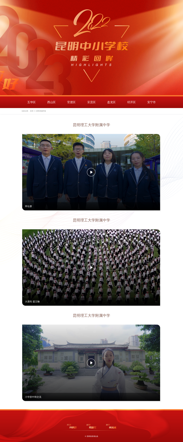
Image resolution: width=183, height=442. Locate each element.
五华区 (31, 102)
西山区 (51, 102)
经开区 (131, 102)
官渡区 (71, 102)
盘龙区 (111, 102)
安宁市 (151, 102)
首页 (31, 111)
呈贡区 (91, 102)
